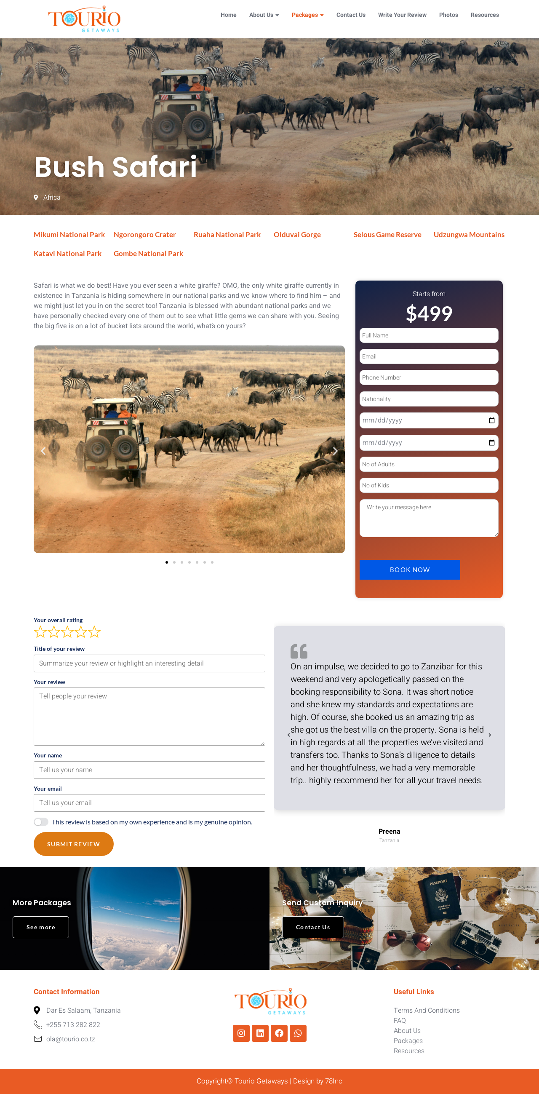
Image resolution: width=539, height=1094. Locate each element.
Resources (485, 15)
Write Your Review (402, 15)
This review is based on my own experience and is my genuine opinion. (152, 822)
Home (229, 15)
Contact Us (351, 15)
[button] (43, 451)
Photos (448, 15)
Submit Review (73, 844)
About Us (264, 15)
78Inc (333, 1081)
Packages (308, 15)
